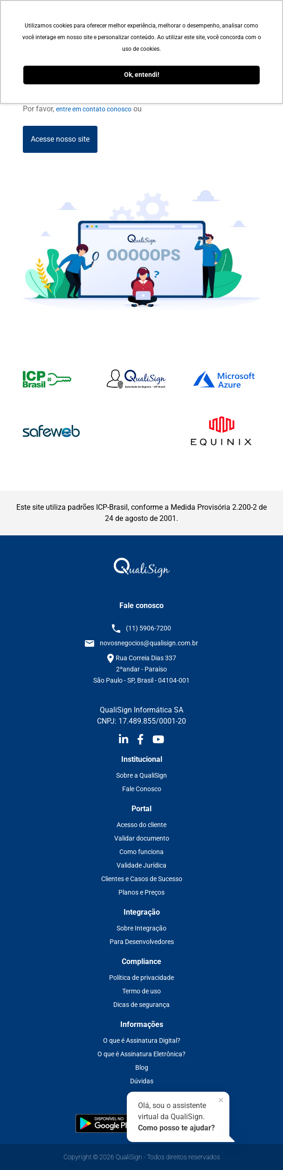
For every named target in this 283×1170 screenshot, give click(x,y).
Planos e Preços (141, 892)
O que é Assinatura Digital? (141, 1040)
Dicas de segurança (141, 1004)
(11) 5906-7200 (148, 628)
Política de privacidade (141, 977)
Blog (141, 1067)
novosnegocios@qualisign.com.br (149, 643)
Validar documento (141, 838)
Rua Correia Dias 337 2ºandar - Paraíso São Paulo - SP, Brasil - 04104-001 (141, 669)
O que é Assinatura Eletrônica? (141, 1054)
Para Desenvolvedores (142, 941)
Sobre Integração (141, 928)
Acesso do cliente (141, 824)
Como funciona (141, 851)
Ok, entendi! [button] (141, 75)
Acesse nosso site (60, 139)
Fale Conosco (141, 789)
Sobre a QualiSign (141, 775)
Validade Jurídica (141, 865)
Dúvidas (141, 1081)
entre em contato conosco (93, 109)
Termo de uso (141, 991)
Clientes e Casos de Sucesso (141, 879)
